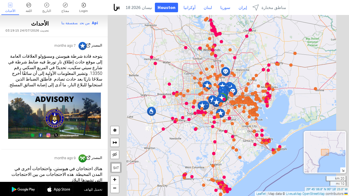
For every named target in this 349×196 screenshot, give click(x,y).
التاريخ (46, 8)
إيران (243, 7)
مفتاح (65, 8)
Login (83, 8)
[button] (232, 123)
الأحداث (10, 8)
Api (95, 23)
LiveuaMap (294, 193)
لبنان (208, 7)
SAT (116, 168)
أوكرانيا (189, 7)
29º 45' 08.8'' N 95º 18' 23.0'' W (327, 189)
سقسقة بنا (69, 23)
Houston (166, 7)
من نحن (85, 23)
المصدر (96, 45)
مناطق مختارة (269, 7)
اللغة (29, 8)
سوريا (225, 7)
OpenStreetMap (313, 193)
